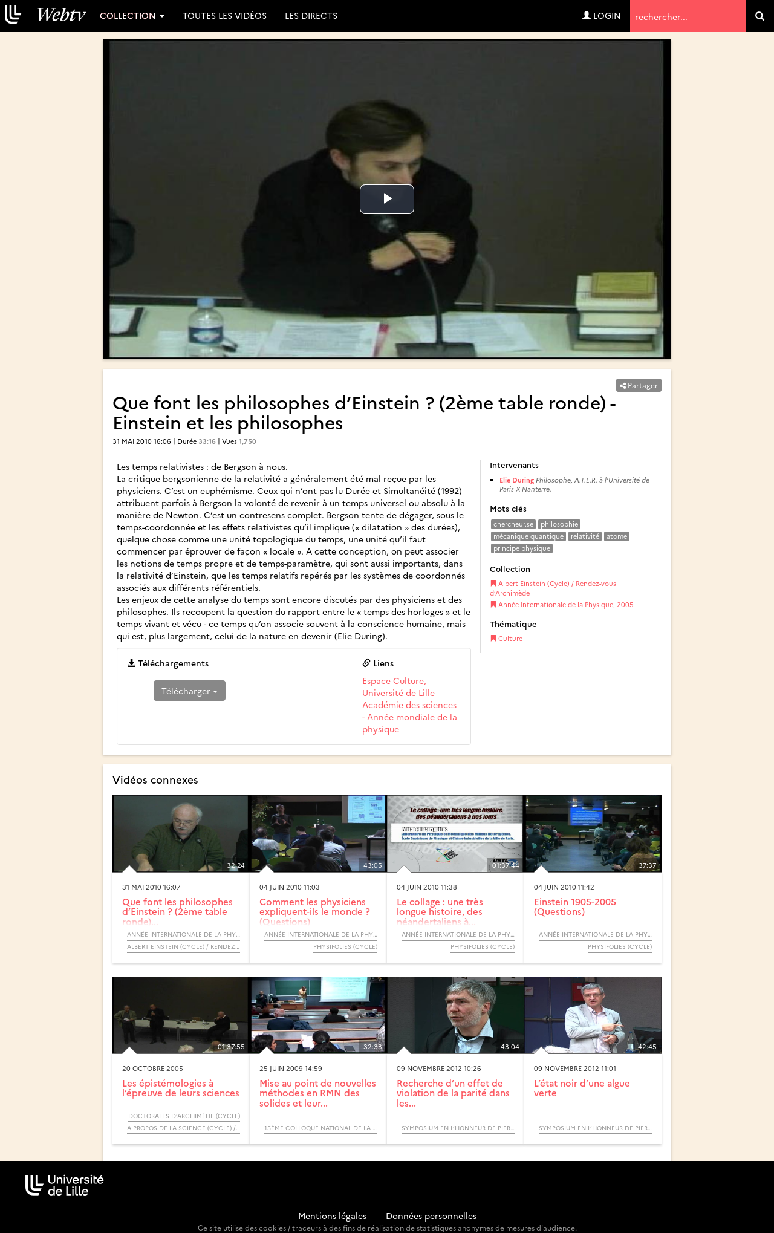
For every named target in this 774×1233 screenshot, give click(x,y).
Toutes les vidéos (225, 15)
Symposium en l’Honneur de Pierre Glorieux (458, 1128)
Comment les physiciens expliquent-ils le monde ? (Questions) (314, 911)
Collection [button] (132, 15)
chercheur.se (513, 524)
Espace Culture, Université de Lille (398, 686)
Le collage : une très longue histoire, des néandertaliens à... (440, 911)
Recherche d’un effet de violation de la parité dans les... (453, 1092)
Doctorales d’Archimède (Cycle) (184, 1115)
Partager (639, 385)
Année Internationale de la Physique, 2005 (562, 604)
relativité (585, 536)
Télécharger (189, 691)
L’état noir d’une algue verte (582, 1087)
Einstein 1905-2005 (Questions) (575, 906)
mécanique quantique (528, 536)
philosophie (559, 524)
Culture (506, 638)
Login (601, 15)
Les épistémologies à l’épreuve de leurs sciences (180, 1087)
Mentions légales (332, 1215)
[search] (760, 16)
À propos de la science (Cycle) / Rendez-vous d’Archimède (183, 1128)
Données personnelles (431, 1215)
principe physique (521, 548)
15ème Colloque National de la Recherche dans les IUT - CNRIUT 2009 (320, 1128)
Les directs (311, 15)
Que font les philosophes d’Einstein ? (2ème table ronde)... (177, 911)
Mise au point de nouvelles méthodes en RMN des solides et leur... (317, 1092)
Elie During (516, 479)
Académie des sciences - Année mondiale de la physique (409, 716)
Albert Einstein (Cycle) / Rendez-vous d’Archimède (553, 588)
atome (617, 536)
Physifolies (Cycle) (345, 946)
